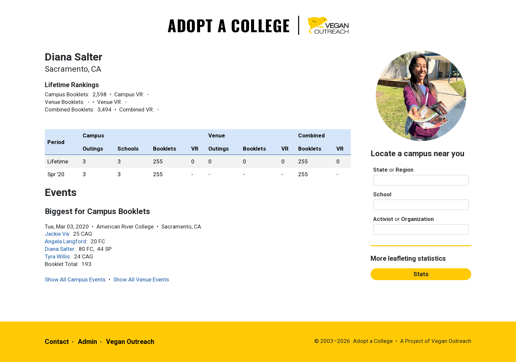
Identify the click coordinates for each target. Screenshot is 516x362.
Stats (420, 274)
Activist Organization (403, 219)
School (382, 194)
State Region (393, 169)
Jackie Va (57, 233)
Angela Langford (65, 241)
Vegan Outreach (130, 342)
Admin (87, 342)
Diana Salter (59, 249)
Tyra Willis (57, 256)
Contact (57, 342)
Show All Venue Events (141, 279)
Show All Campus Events (75, 279)
